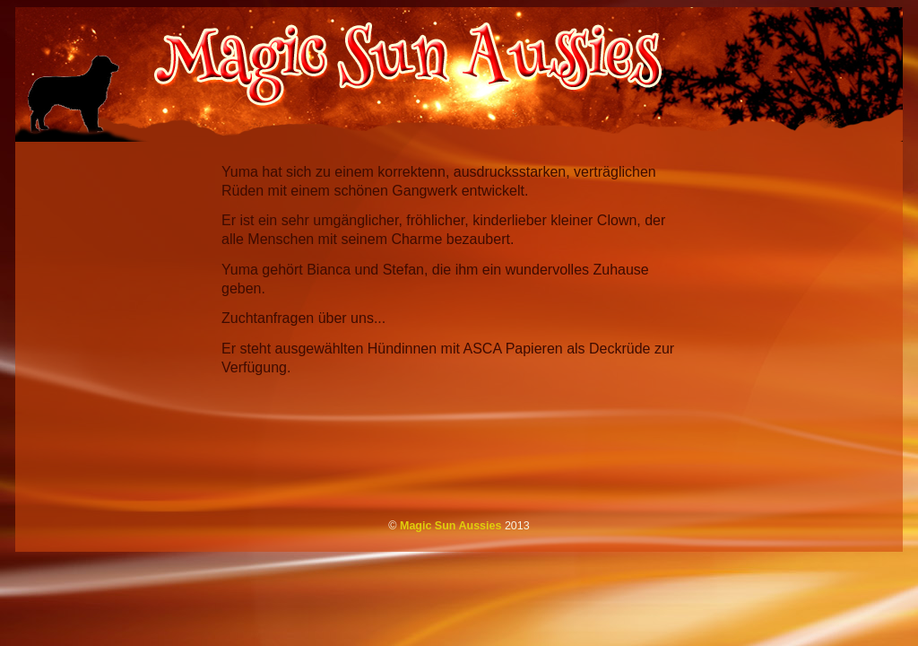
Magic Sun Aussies (451, 525)
